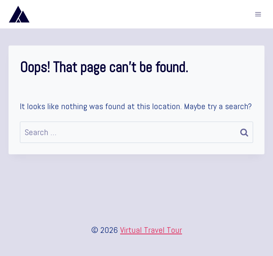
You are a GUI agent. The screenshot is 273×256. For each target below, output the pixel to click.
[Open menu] (257, 14)
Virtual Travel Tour (151, 229)
